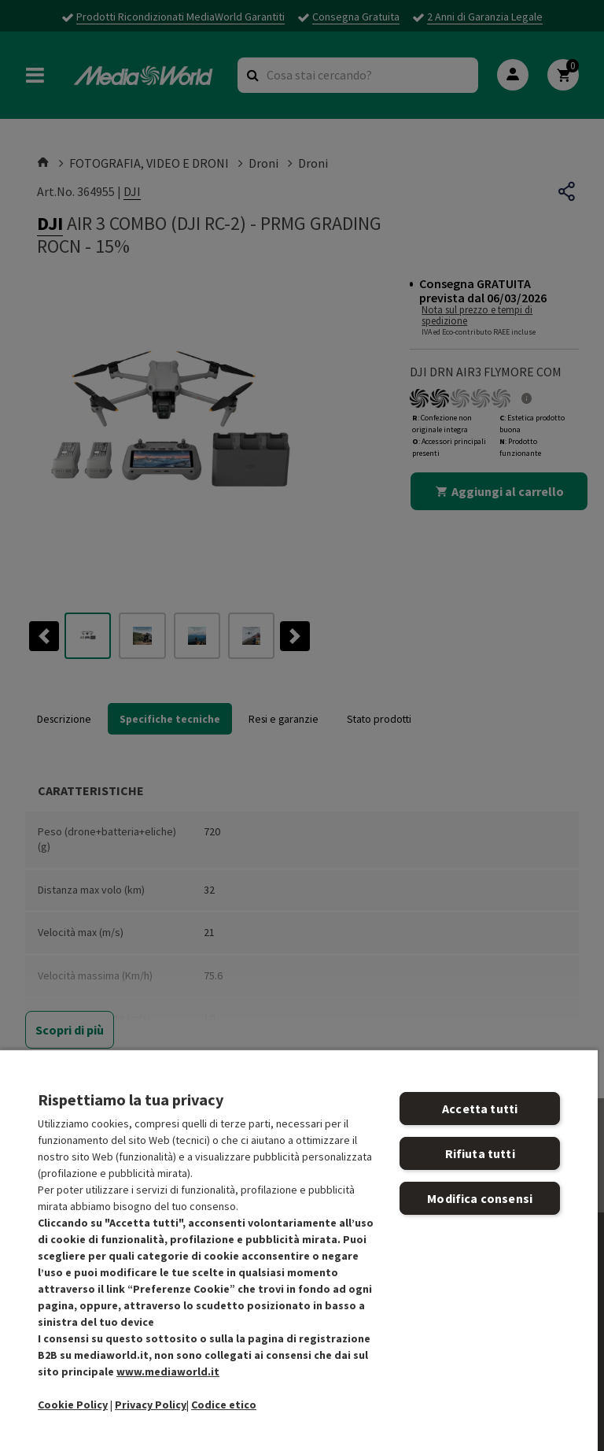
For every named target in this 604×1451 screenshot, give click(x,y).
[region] (299, 1250)
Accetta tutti (479, 1108)
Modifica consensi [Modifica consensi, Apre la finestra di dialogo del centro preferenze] (479, 1198)
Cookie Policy (73, 1404)
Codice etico (223, 1404)
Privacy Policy (150, 1404)
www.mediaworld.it (167, 1371)
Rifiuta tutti (480, 1153)
